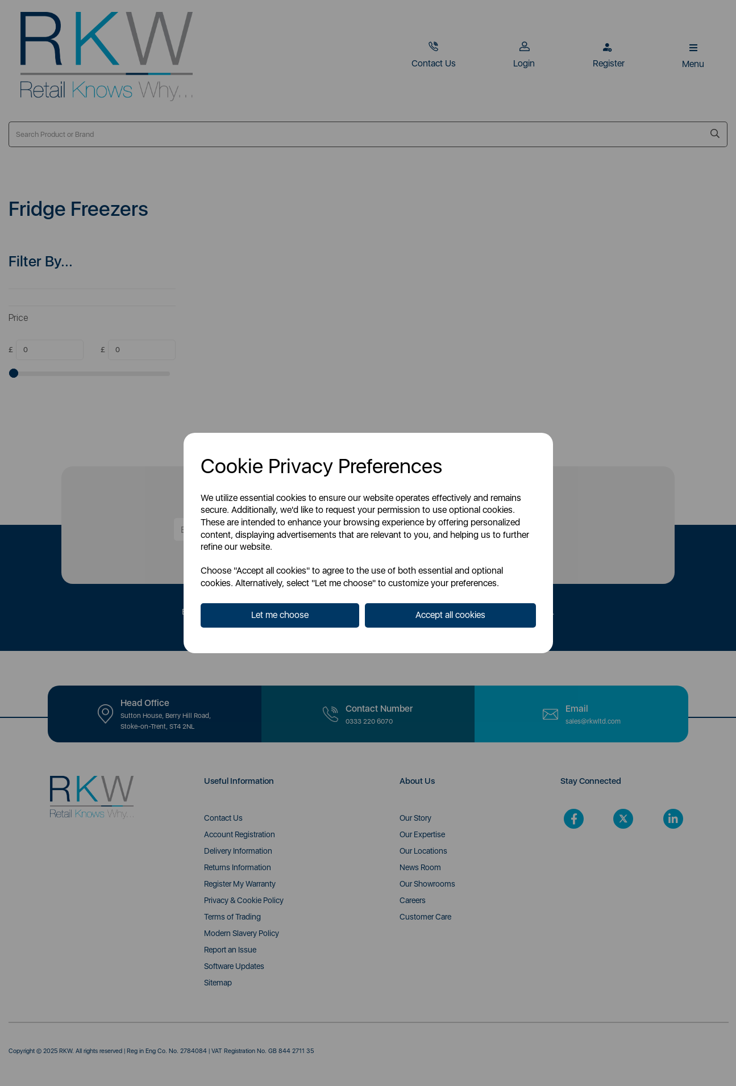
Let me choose (280, 614)
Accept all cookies (450, 614)
